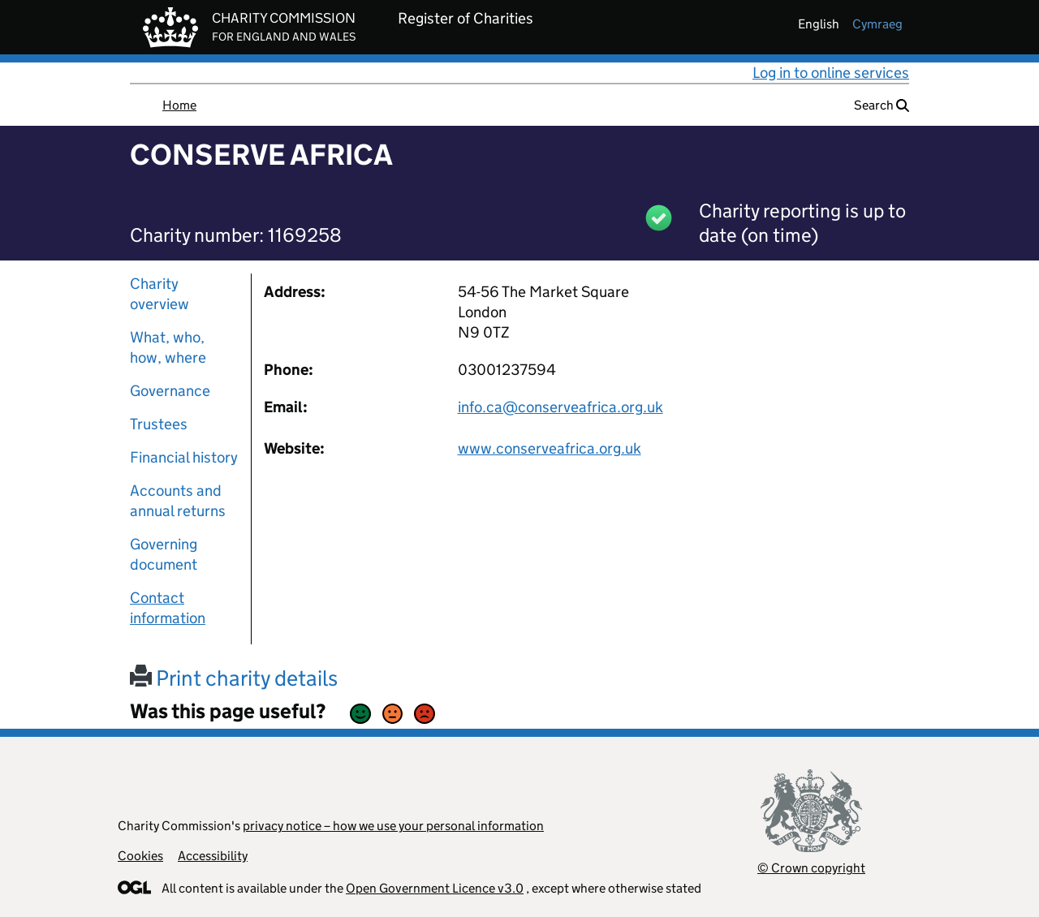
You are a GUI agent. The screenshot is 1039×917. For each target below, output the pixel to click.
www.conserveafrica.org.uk (549, 448)
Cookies (140, 855)
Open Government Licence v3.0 (435, 888)
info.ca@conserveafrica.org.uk (560, 407)
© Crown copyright (811, 868)
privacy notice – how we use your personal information (393, 825)
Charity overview (159, 293)
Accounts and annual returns (178, 500)
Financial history (184, 457)
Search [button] (881, 105)
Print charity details (234, 678)
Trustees (159, 424)
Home (179, 105)
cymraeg (877, 24)
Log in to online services (830, 72)
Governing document (163, 554)
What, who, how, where (168, 347)
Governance (170, 390)
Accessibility (213, 855)
